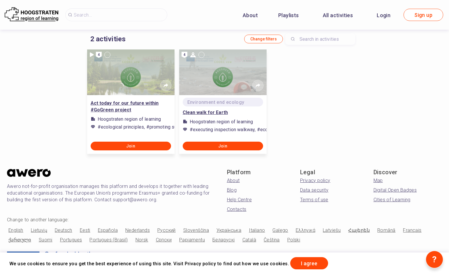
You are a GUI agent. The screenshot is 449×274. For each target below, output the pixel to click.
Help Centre (239, 199)
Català (249, 240)
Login (383, 15)
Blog (232, 190)
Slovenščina (196, 230)
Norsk (141, 240)
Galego (280, 230)
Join (130, 146)
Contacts (236, 209)
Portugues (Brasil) (108, 240)
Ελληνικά (305, 230)
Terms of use (314, 199)
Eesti (85, 230)
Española (108, 230)
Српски (164, 240)
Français (412, 230)
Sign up (423, 15)
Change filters (263, 39)
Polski (293, 240)
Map (378, 180)
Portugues (71, 240)
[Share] (166, 85)
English (15, 230)
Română (386, 230)
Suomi (45, 240)
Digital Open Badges (395, 190)
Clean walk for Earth (205, 112)
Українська (228, 230)
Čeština (272, 240)
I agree (309, 263)
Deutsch (63, 230)
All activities (338, 15)
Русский (166, 230)
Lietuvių (39, 230)
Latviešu (332, 230)
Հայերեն (359, 230)
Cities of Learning (392, 199)
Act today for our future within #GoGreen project (125, 106)
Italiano (257, 230)
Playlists (288, 15)
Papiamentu (192, 240)
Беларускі (223, 240)
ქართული (19, 240)
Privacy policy (315, 180)
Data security (314, 190)
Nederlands (137, 230)
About (250, 15)
